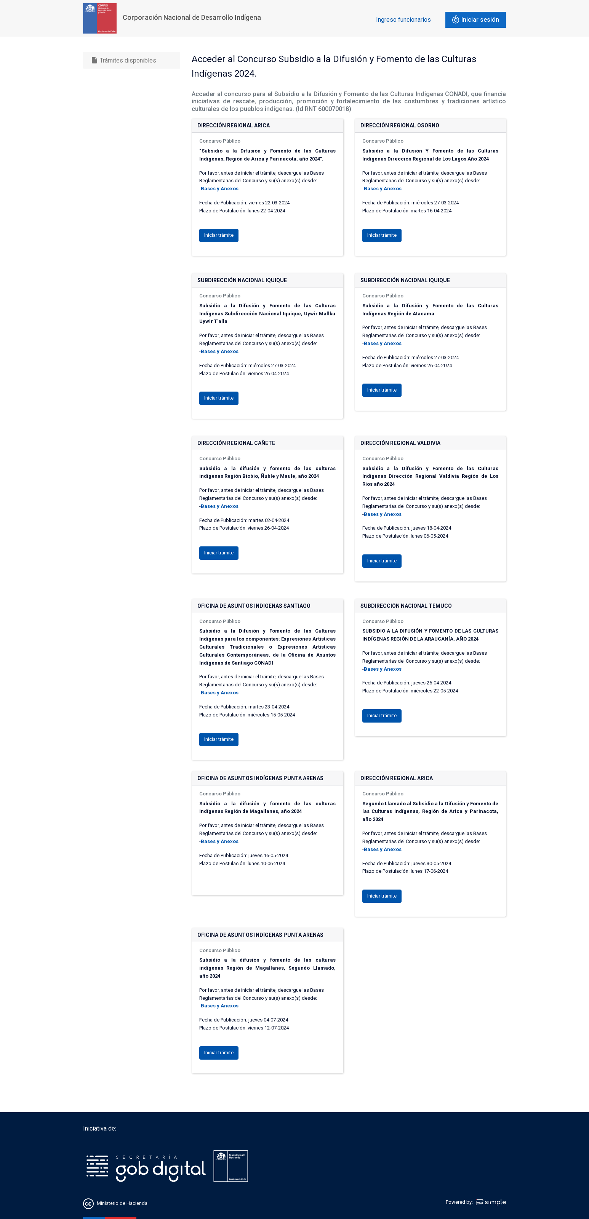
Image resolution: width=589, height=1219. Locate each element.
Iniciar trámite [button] (219, 235)
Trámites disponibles (123, 60)
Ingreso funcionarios (403, 19)
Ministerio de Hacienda (122, 1203)
